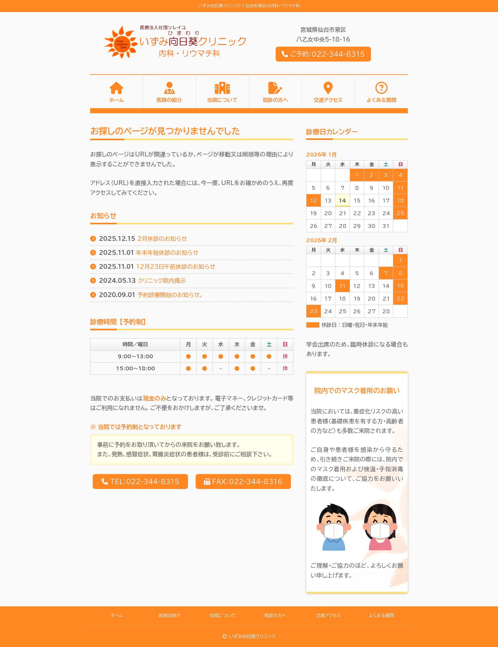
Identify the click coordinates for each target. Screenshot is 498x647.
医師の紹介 (169, 100)
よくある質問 (381, 100)
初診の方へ (275, 100)
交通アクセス (328, 100)
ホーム (116, 100)
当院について (222, 100)
